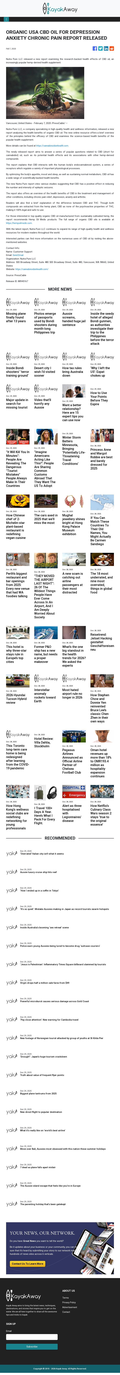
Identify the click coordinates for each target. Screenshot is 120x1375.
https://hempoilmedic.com (19, 223)
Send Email (18, 255)
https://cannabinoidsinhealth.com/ (32, 269)
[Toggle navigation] (6, 19)
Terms (65, 1300)
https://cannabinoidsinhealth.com (53, 145)
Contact (66, 1314)
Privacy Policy (69, 1304)
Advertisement (69, 1309)
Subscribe (32, 1348)
